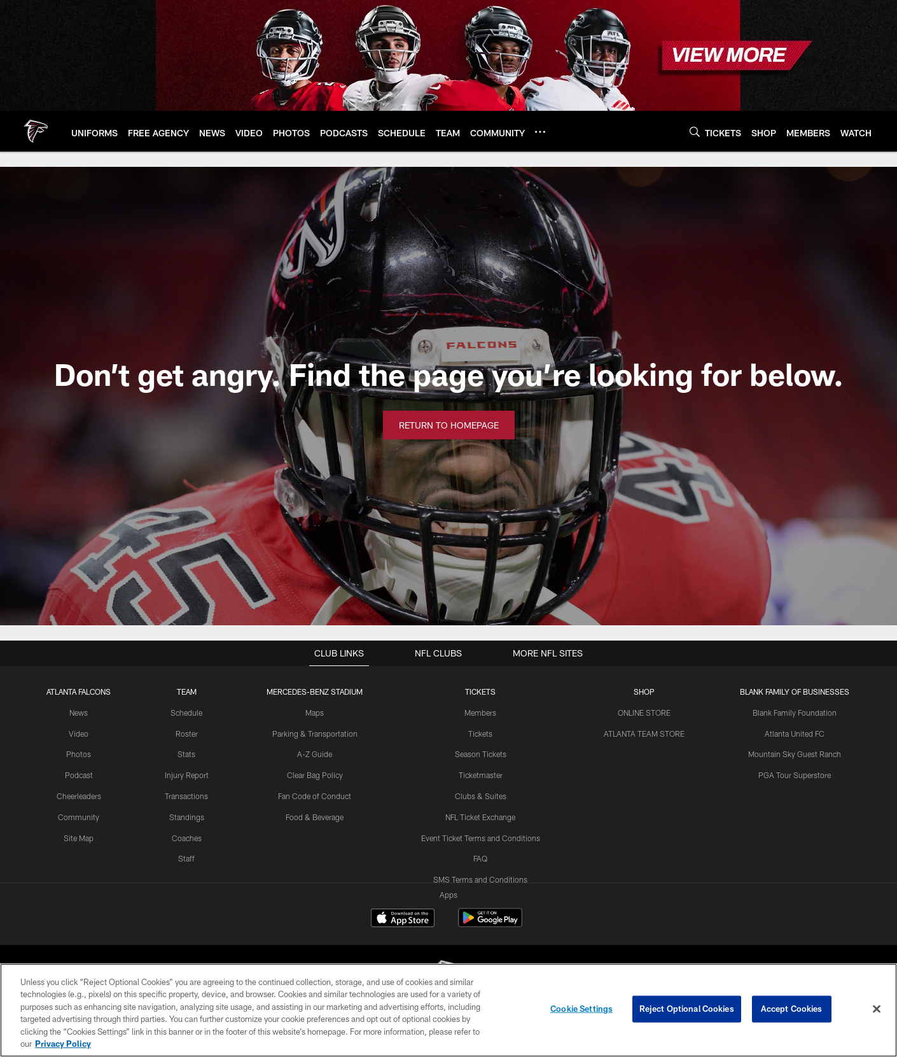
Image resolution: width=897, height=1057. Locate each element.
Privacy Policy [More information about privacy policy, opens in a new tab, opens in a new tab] (63, 1044)
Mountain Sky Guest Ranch (794, 753)
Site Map (79, 838)
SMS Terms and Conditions (480, 879)
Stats (186, 753)
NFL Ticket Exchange (480, 816)
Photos (78, 753)
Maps (314, 712)
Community (78, 816)
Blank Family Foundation (795, 712)
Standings (186, 816)
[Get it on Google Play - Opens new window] (490, 924)
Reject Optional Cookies (686, 1009)
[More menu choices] (540, 132)
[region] (448, 1010)
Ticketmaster (481, 774)
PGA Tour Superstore (794, 774)
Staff (186, 858)
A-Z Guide (314, 753)
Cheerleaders (79, 795)
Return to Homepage (449, 425)
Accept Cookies (792, 1009)
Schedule (186, 712)
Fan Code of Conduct (314, 795)
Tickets (480, 733)
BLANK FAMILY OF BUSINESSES (794, 691)
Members (480, 712)
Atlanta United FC (794, 733)
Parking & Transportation (315, 733)
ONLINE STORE (644, 712)
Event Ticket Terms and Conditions (480, 838)
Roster (187, 733)
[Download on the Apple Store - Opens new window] (402, 919)
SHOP (644, 691)
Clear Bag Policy (315, 774)
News (78, 712)
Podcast (79, 774)
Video (78, 733)
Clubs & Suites (480, 795)
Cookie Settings (581, 1009)
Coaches (187, 838)
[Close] (877, 1009)
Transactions (186, 795)
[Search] (695, 131)
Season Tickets (480, 753)
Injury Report (187, 774)
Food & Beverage (315, 816)
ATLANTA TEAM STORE (644, 733)
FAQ (480, 858)
